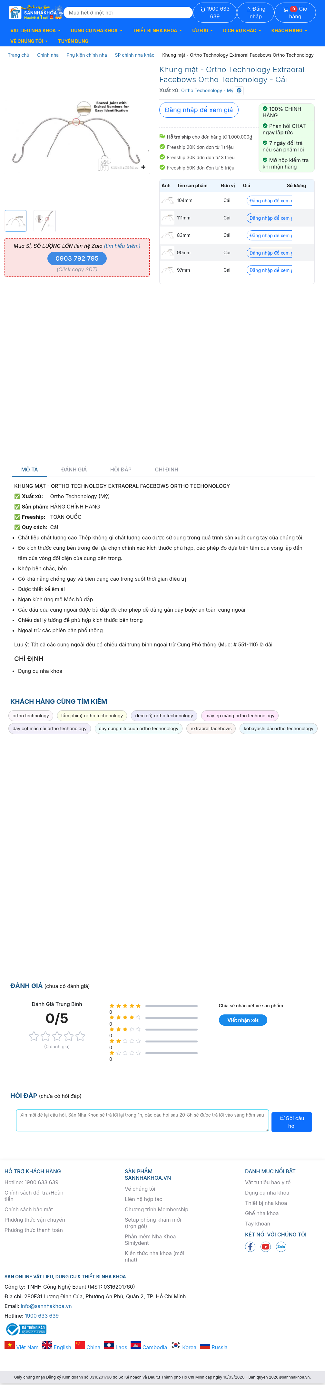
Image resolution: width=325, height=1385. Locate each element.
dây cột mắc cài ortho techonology (50, 728)
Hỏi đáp (121, 470)
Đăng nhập (256, 12)
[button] (35, 30)
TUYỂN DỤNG (73, 41)
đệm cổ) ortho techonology (164, 715)
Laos (115, 1347)
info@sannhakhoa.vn (46, 1306)
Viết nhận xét (242, 1020)
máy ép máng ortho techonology (240, 715)
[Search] (128, 12)
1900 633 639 (215, 12)
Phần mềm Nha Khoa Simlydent (150, 1239)
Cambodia (149, 1347)
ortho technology (31, 715)
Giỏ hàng (295, 12)
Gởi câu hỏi (292, 1122)
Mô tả (29, 470)
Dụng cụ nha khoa (267, 1192)
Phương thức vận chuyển (35, 1219)
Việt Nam (22, 1347)
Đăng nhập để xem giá (199, 110)
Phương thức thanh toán (34, 1230)
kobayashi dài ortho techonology (278, 728)
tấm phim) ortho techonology (92, 715)
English (56, 1347)
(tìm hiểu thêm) (122, 246)
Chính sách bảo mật (29, 1209)
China (88, 1347)
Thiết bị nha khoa (266, 1203)
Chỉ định (167, 470)
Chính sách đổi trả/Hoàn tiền (34, 1195)
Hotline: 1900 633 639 (31, 1182)
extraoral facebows (211, 728)
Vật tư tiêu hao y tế (268, 1182)
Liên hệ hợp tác (143, 1199)
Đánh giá (74, 470)
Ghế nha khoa (262, 1213)
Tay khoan (257, 1223)
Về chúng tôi (140, 1189)
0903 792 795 (77, 258)
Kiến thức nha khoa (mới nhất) (154, 1256)
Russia (214, 1347)
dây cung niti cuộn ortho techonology (139, 728)
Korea (183, 1347)
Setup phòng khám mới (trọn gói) (153, 1222)
